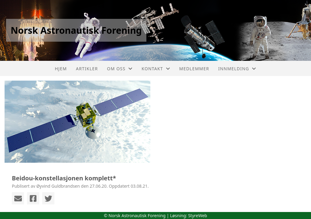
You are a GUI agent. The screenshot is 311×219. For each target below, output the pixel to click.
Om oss (119, 68)
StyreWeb (197, 215)
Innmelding (237, 68)
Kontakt (156, 68)
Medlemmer (194, 68)
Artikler (87, 68)
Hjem (61, 68)
